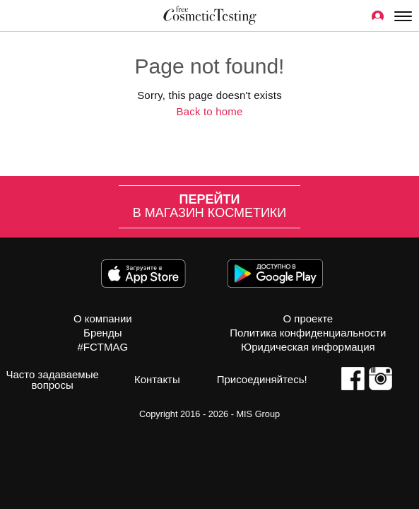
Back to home (209, 111)
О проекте (308, 318)
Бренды (102, 333)
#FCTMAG (102, 347)
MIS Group (258, 414)
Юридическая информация (308, 347)
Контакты (157, 379)
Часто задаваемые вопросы (52, 379)
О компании (102, 318)
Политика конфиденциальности (308, 333)
